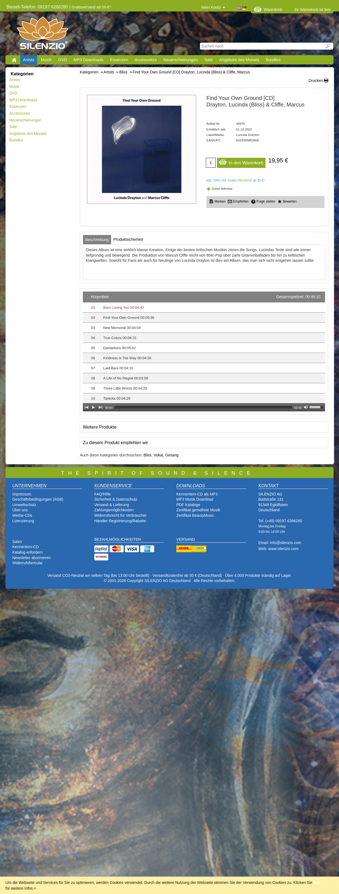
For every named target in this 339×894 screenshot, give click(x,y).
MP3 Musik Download (194, 499)
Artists (28, 59)
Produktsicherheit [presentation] (128, 239)
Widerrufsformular (27, 563)
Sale (208, 59)
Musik (46, 59)
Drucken (316, 80)
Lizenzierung (23, 521)
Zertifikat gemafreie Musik (198, 510)
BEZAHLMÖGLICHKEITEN (117, 539)
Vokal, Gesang (166, 455)
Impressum (21, 494)
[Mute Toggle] (306, 407)
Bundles (273, 59)
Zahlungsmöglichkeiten (113, 510)
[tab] (97, 240)
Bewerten (290, 201)
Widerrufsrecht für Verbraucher (120, 515)
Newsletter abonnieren (31, 558)
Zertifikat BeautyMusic (195, 515)
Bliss (148, 455)
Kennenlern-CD (25, 547)
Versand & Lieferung (111, 505)
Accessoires (146, 59)
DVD (62, 59)
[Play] (93, 407)
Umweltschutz (24, 505)
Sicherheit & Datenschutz (115, 499)
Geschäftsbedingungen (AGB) (37, 499)
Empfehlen (241, 201)
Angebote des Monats (239, 59)
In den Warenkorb (241, 161)
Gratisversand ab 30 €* (91, 7)
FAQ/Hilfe (102, 494)
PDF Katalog (187, 505)
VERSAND (185, 539)
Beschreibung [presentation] (97, 239)
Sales (17, 541)
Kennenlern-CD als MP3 (197, 494)
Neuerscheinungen (180, 59)
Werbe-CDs (22, 515)
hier (316, 882)
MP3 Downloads (88, 59)
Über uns (20, 510)
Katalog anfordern (27, 552)
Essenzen (119, 59)
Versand (245, 180)
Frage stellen (265, 201)
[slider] (203, 407)
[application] (204, 351)
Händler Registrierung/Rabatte (120, 521)
